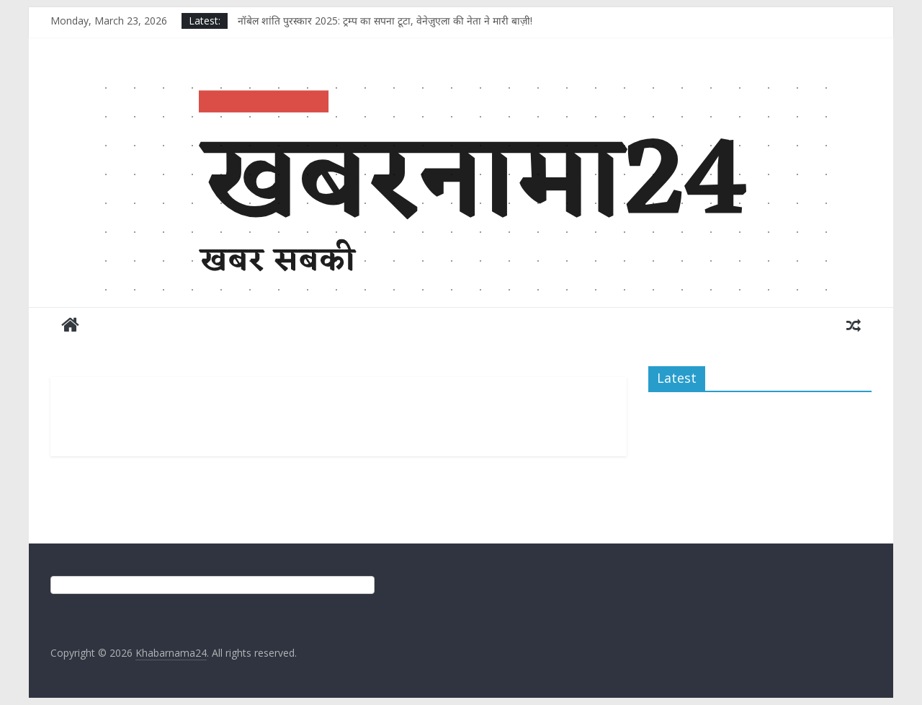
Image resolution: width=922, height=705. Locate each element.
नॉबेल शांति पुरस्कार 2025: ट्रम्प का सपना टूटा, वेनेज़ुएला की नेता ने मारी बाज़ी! (385, 20)
